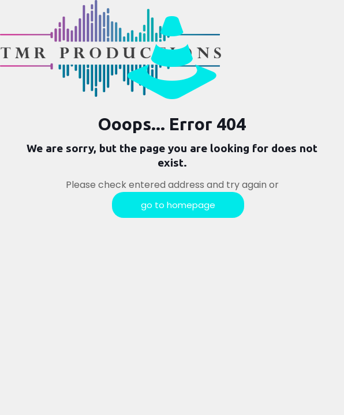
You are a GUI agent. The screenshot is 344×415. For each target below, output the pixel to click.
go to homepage (178, 205)
